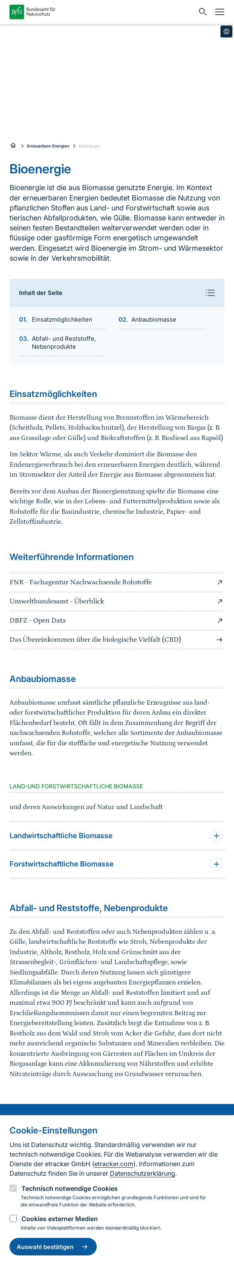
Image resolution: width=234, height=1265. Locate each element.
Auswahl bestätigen (53, 1246)
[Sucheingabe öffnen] (201, 12)
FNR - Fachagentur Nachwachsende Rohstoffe (117, 582)
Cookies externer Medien (59, 1219)
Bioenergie (89, 145)
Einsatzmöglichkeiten (62, 319)
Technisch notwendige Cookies (69, 1188)
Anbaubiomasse (153, 319)
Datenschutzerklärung (142, 1173)
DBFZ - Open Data (117, 620)
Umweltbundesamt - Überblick (117, 601)
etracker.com (113, 1164)
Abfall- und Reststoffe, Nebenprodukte (64, 342)
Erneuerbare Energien (48, 145)
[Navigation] (217, 12)
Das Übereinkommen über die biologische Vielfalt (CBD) (117, 639)
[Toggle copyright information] (226, 31)
